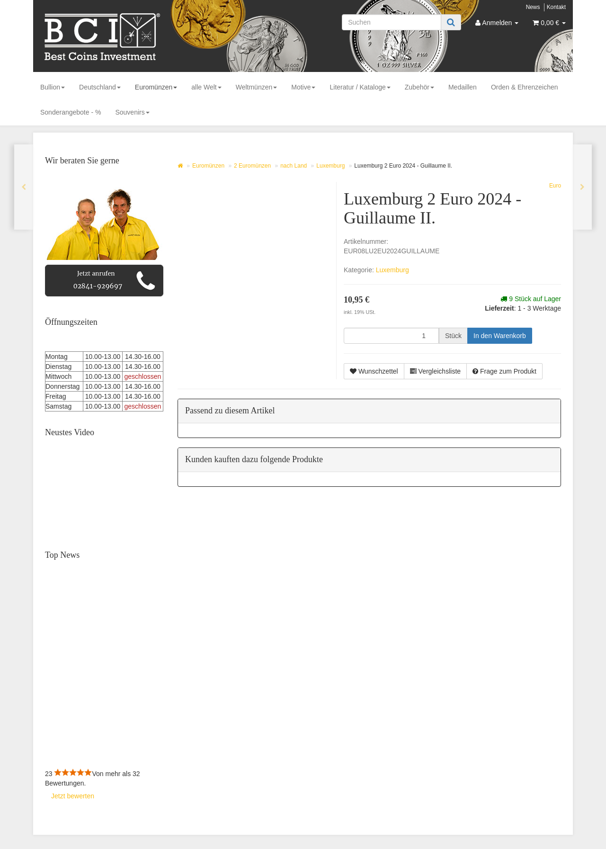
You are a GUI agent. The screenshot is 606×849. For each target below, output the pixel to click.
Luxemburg (330, 165)
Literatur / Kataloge (360, 87)
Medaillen (462, 87)
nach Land (293, 165)
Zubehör (419, 87)
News (533, 7)
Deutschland (100, 87)
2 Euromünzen (252, 165)
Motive (303, 87)
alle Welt (206, 87)
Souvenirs (132, 112)
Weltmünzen (256, 87)
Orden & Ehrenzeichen (524, 87)
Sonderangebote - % (70, 112)
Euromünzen (156, 87)
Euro (555, 185)
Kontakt (556, 7)
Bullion (52, 87)
